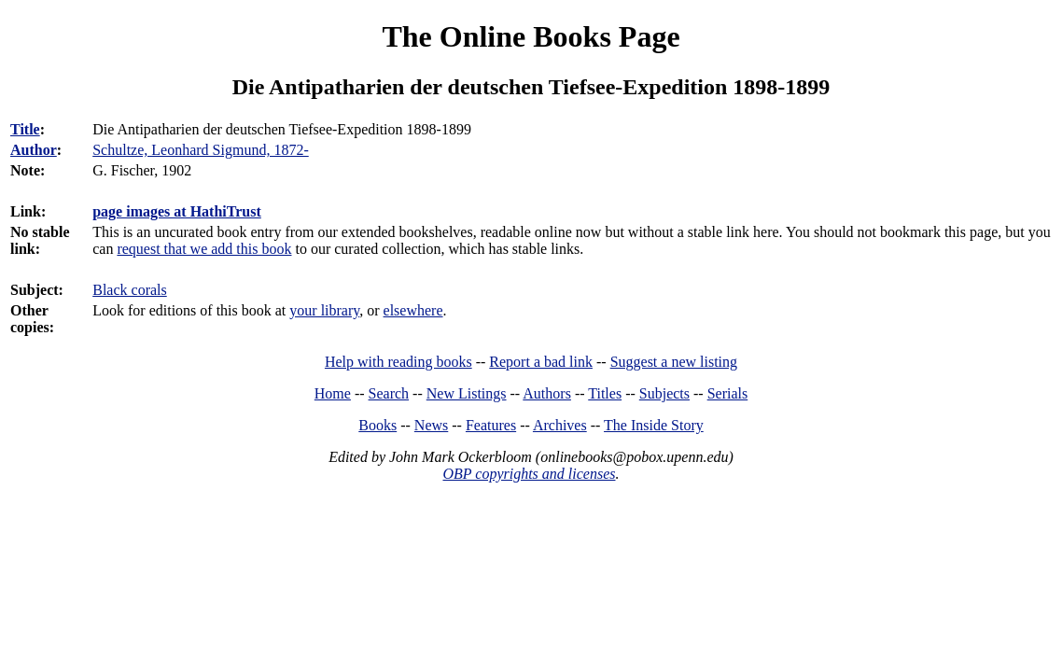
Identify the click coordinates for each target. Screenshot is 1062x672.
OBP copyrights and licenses (528, 474)
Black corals (129, 290)
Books (377, 425)
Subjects (664, 393)
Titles (605, 393)
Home (332, 393)
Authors (547, 393)
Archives (560, 425)
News (431, 425)
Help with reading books (398, 362)
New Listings (466, 393)
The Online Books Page (530, 36)
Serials (727, 393)
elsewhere (413, 310)
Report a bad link (541, 362)
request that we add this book (204, 249)
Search (389, 393)
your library (324, 310)
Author (33, 150)
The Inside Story (654, 425)
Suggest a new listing (673, 362)
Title (25, 129)
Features (491, 425)
